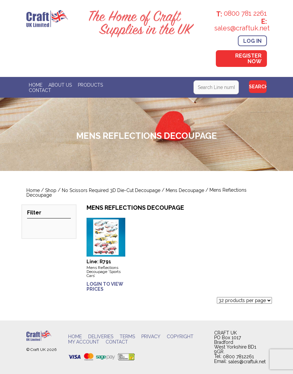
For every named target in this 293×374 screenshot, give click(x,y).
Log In (252, 40)
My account (83, 342)
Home (35, 85)
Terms (127, 337)
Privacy (150, 337)
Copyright (180, 337)
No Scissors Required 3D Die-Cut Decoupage (111, 190)
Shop (50, 190)
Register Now (248, 59)
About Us (60, 85)
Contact (40, 90)
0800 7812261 (238, 356)
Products (90, 85)
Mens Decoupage (185, 190)
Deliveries (100, 337)
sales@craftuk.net (247, 361)
